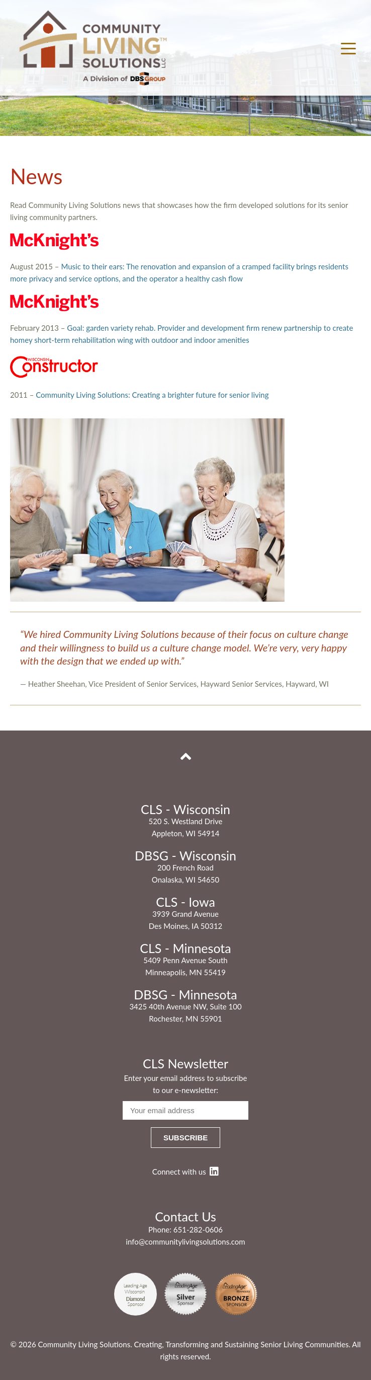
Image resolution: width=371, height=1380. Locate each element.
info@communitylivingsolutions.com (185, 1241)
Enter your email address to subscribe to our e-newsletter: (185, 1084)
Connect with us (185, 1172)
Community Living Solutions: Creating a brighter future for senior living (152, 394)
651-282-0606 (198, 1229)
